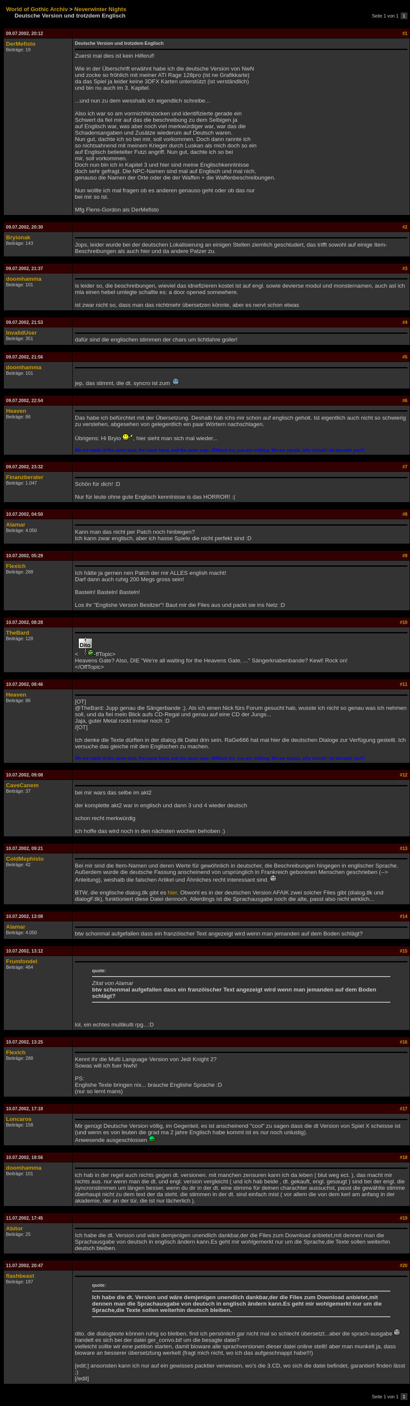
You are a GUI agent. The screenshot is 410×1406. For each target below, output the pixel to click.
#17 (403, 1108)
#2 (404, 226)
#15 (403, 950)
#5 (404, 356)
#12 (403, 774)
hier (172, 892)
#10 (403, 622)
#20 (403, 1265)
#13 (403, 848)
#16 (403, 1041)
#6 (404, 400)
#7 (404, 466)
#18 (403, 1157)
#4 (404, 322)
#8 (404, 514)
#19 (403, 1218)
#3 (404, 268)
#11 (403, 684)
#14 (403, 916)
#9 (404, 555)
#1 (404, 33)
